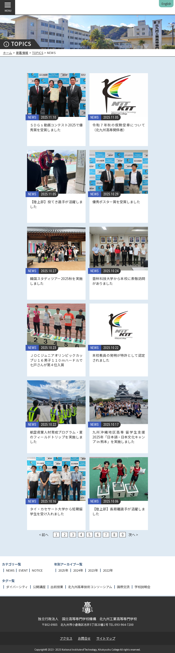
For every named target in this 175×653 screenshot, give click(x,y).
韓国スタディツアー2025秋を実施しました (56, 281)
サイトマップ (105, 638)
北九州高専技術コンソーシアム (90, 586)
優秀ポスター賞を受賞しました (116, 201)
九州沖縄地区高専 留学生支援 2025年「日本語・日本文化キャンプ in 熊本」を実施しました (118, 437)
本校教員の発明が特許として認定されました (118, 358)
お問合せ (84, 638)
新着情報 (22, 53)
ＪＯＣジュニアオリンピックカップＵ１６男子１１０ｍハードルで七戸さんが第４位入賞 (56, 360)
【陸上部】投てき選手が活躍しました (56, 204)
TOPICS (37, 53)
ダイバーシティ (17, 586)
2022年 (108, 570)
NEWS (32, 117)
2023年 (93, 570)
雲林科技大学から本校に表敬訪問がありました (118, 281)
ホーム (7, 53)
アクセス (66, 638)
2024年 (78, 570)
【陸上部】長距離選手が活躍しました (118, 511)
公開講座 (39, 586)
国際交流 (123, 586)
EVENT (23, 570)
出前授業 (56, 586)
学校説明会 (142, 586)
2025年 (63, 570)
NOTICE (37, 570)
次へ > (133, 534)
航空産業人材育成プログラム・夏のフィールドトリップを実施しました (56, 437)
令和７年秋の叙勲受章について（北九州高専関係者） (118, 127)
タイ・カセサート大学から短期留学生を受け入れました (56, 511)
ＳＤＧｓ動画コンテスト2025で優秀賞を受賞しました (56, 127)
